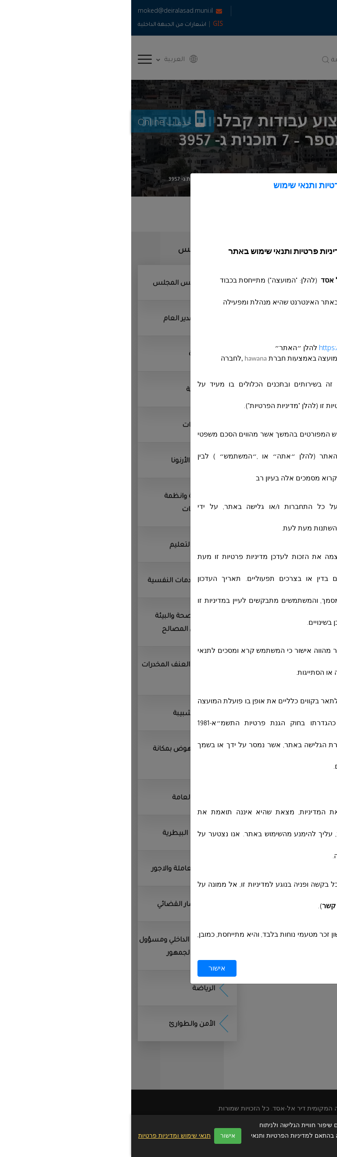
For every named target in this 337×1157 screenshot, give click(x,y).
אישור (85, 968)
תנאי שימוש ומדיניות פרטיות (43, 1136)
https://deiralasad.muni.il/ (226, 347)
